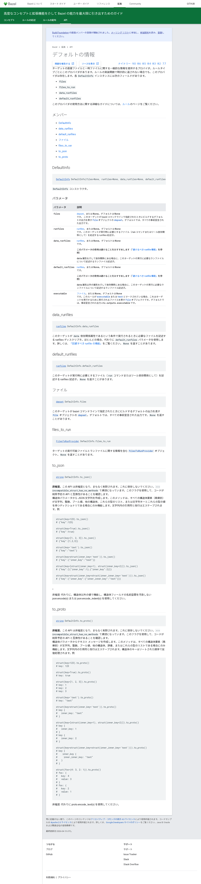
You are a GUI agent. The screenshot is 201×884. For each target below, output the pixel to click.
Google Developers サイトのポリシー (123, 822)
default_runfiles (67, 134)
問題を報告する (64, 63)
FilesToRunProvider (67, 441)
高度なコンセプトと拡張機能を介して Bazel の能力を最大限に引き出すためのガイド (63, 13)
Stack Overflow (131, 864)
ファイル (64, 139)
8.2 (159, 63)
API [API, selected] (65, 20)
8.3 (154, 63)
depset (80, 214)
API (71, 47)
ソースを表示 (90, 63)
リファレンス (103, 4)
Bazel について (34, 4)
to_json (63, 151)
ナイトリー (124, 63)
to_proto (63, 156)
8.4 (149, 63)
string (60, 477)
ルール (126, 104)
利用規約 (50, 877)
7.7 (164, 63)
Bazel (54, 47)
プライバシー (64, 877)
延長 (63, 47)
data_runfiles (66, 128)
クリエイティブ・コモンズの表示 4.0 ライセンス (113, 819)
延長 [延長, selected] (119, 4)
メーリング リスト (120, 32)
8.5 (144, 63)
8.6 (139, 63)
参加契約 (144, 32)
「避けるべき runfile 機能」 (145, 249)
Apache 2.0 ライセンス (61, 822)
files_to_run (65, 145)
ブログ (49, 849)
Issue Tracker (130, 854)
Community (135, 4)
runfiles (80, 229)
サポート (128, 849)
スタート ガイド (58, 4)
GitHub (191, 4)
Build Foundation (60, 32)
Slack (126, 859)
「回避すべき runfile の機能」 (86, 343)
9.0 (134, 63)
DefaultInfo (65, 123)
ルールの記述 (28, 20)
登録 (160, 32)
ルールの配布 (49, 20)
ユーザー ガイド (81, 4)
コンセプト (9, 20)
